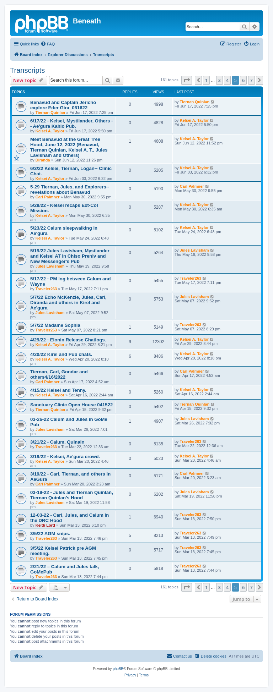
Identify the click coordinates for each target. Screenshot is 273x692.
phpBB (118, 669)
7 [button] (251, 80)
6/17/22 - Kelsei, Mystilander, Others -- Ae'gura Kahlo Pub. (71, 123)
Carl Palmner (48, 197)
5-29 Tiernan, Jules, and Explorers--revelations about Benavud (69, 189)
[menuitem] (48, 44)
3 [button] (219, 80)
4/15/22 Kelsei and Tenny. (58, 390)
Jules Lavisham (50, 266)
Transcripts (27, 70)
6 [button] (243, 80)
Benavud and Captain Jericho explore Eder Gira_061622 (63, 105)
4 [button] (227, 80)
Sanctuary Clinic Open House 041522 (71, 404)
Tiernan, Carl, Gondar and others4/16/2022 (59, 374)
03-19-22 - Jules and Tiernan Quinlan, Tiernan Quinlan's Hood (71, 495)
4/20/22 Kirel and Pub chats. (61, 354)
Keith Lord (45, 525)
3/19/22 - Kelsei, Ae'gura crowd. (65, 456)
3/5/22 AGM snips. (50, 533)
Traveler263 (46, 289)
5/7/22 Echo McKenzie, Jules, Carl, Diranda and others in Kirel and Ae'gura (68, 303)
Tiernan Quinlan (50, 112)
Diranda (43, 160)
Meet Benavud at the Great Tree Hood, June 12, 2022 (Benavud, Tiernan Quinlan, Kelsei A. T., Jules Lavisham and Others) (69, 147)
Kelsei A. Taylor (50, 131)
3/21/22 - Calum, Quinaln (57, 442)
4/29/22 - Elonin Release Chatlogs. (68, 339)
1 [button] (206, 80)
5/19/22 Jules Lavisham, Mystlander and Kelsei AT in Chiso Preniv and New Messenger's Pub (69, 256)
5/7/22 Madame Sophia (55, 325)
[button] (186, 80)
